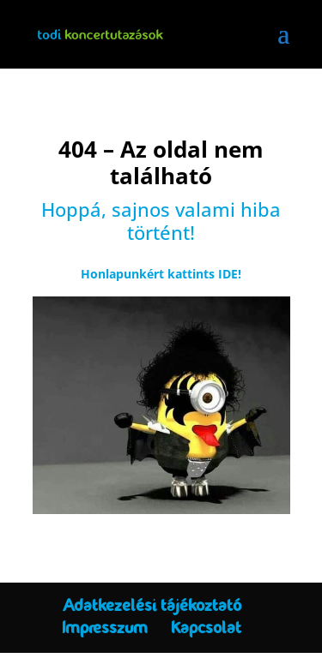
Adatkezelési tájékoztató (152, 605)
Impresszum (105, 627)
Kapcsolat (206, 627)
